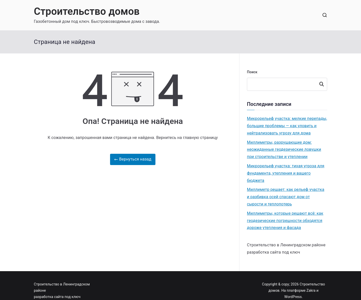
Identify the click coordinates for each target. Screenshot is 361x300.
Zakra (311, 290)
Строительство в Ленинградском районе (286, 245)
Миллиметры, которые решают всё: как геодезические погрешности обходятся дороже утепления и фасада (285, 220)
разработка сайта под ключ (273, 252)
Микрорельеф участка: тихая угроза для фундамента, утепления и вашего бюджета (285, 173)
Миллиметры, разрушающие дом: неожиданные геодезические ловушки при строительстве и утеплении (284, 149)
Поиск (252, 72)
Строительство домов (87, 11)
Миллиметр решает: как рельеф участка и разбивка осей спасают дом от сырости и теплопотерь (285, 196)
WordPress (293, 297)
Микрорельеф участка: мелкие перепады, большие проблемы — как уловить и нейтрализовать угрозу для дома (287, 125)
